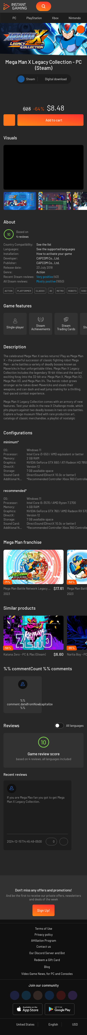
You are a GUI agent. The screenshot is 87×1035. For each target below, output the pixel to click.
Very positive (45, 277)
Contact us (43, 946)
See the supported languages (55, 249)
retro (60, 290)
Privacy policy (44, 934)
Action (40, 272)
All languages (69, 725)
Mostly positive (46, 281)
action (9, 290)
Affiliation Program (43, 940)
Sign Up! (43, 910)
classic (40, 290)
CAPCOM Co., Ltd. (48, 258)
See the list (43, 244)
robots (72, 290)
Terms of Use (43, 928)
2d (50, 290)
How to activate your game (54, 254)
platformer (24, 290)
